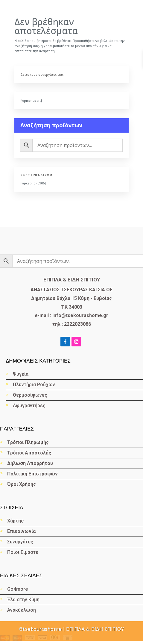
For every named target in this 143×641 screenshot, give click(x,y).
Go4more (17, 589)
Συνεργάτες (20, 542)
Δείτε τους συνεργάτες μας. (42, 74)
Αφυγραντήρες (29, 405)
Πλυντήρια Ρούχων (34, 384)
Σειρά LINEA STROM (36, 175)
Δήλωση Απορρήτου (30, 463)
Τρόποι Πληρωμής (28, 442)
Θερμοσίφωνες (30, 395)
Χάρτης (15, 521)
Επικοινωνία (21, 531)
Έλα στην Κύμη (23, 599)
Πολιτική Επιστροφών (32, 474)
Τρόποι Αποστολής (29, 453)
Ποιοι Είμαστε (22, 552)
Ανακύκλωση (22, 610)
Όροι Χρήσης (21, 484)
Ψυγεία (20, 374)
